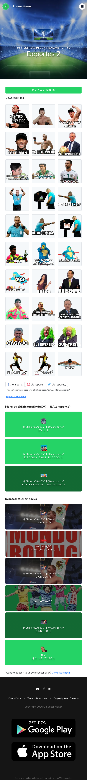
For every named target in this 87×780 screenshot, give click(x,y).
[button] (82, 6)
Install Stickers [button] (43, 90)
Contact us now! (61, 673)
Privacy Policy (14, 698)
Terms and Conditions (37, 698)
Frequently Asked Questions (66, 698)
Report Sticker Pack (16, 396)
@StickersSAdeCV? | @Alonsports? (43, 47)
